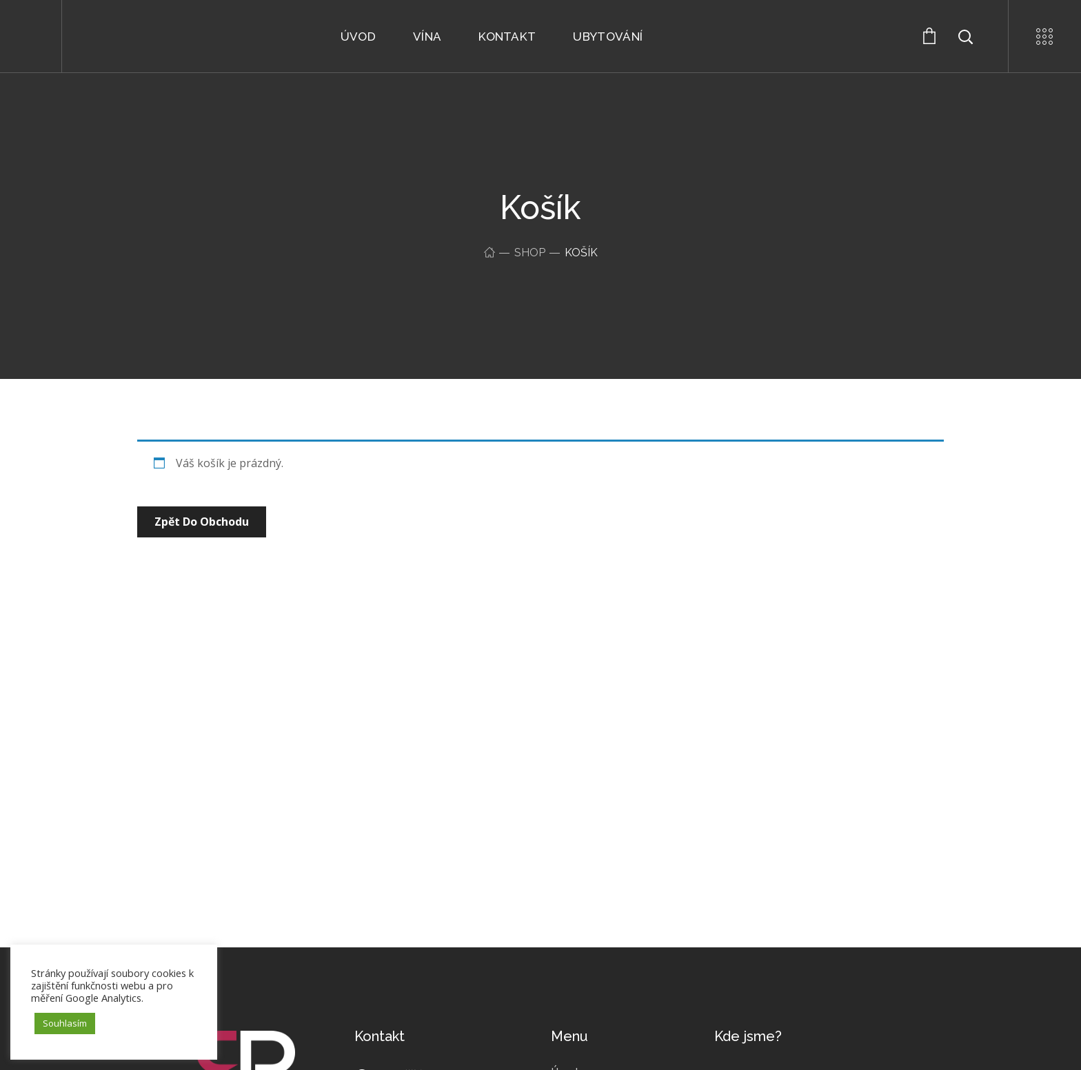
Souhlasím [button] (65, 1023)
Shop (529, 252)
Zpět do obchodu (201, 521)
